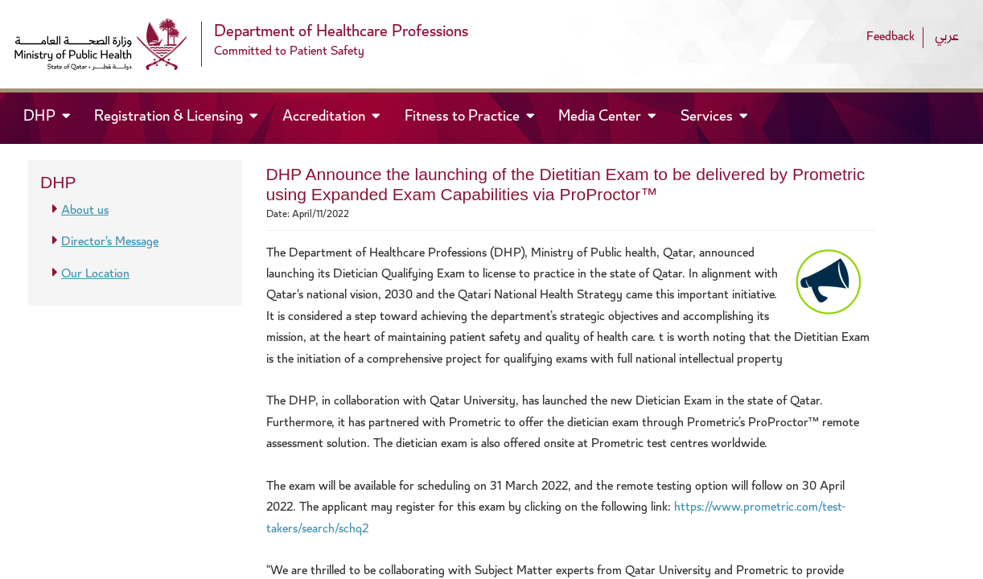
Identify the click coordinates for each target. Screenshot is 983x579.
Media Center (601, 117)
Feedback (890, 37)
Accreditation (325, 117)
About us (85, 211)
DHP (53, 116)
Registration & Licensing (170, 117)
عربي (947, 37)
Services (708, 117)
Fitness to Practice (464, 117)
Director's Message (109, 242)
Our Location (95, 274)
